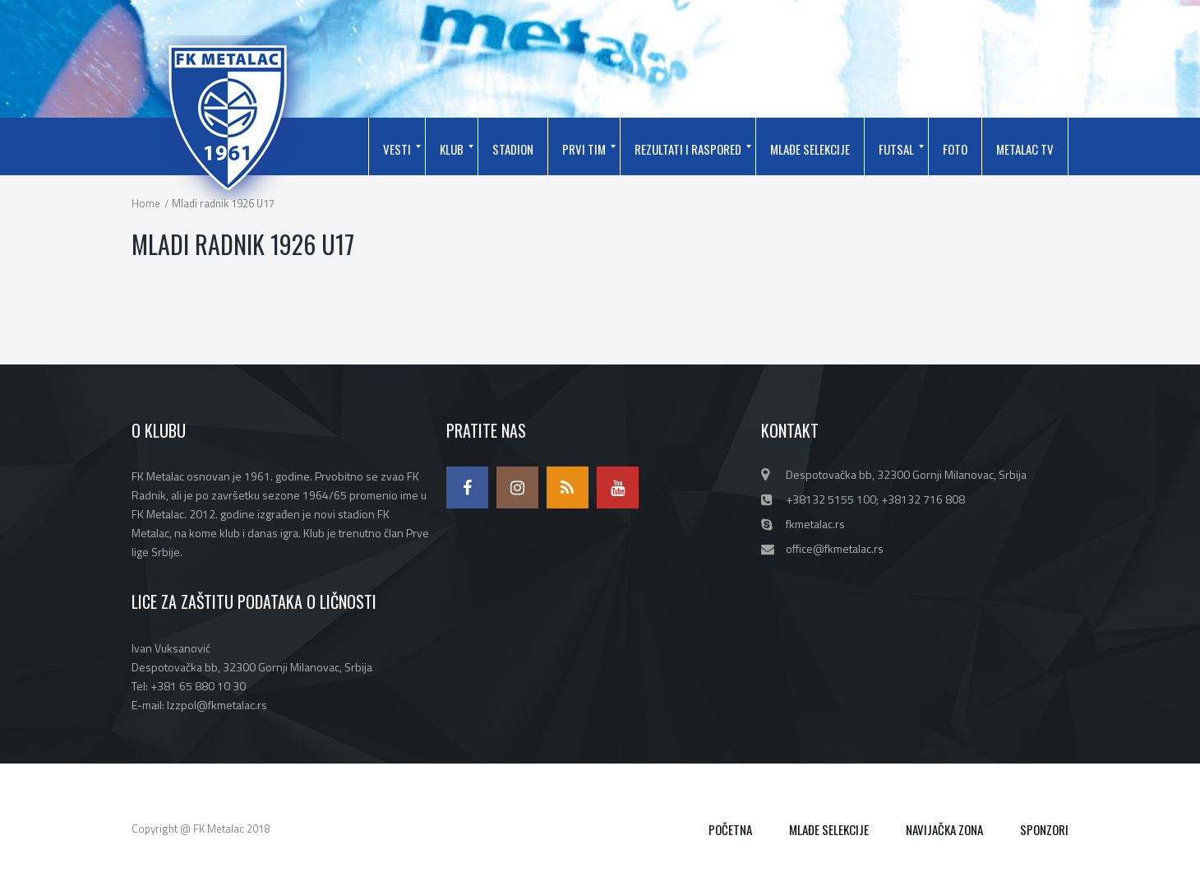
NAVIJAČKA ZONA (944, 829)
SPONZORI (1044, 829)
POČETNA (730, 829)
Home (146, 203)
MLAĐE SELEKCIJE (829, 829)
